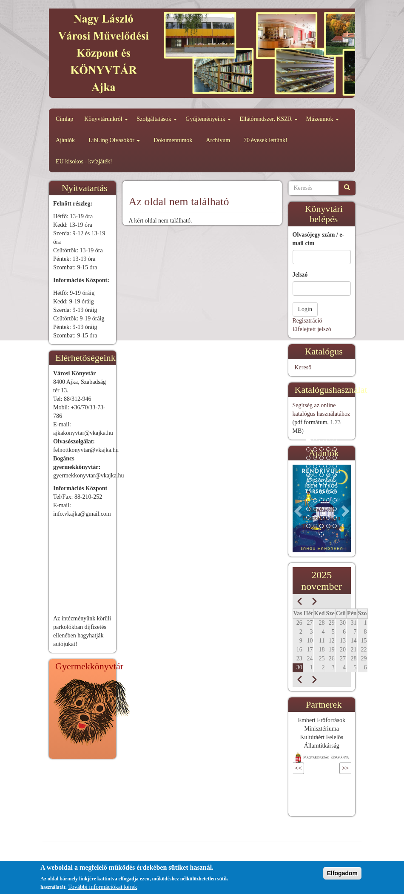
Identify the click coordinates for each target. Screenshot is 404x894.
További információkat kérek (102, 887)
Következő (326, 768)
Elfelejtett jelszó (312, 329)
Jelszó (300, 274)
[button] (297, 508)
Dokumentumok (173, 140)
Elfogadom (342, 873)
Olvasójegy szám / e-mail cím (318, 238)
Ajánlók (65, 140)
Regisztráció (307, 320)
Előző (311, 768)
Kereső (303, 367)
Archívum (218, 140)
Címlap (64, 119)
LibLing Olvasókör (114, 140)
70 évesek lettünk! (265, 140)
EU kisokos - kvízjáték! (84, 161)
